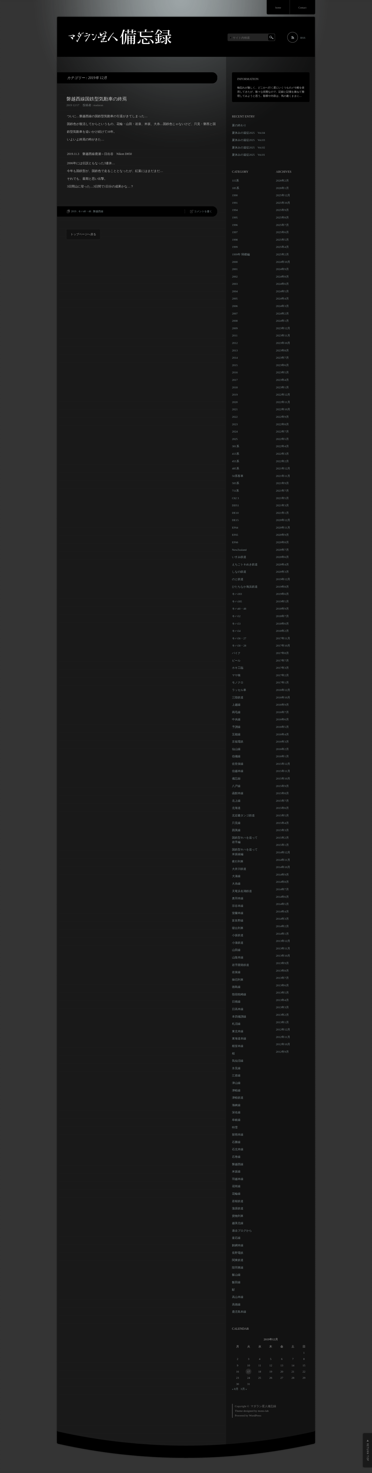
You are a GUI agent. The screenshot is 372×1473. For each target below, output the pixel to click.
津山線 (236, 1082)
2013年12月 (283, 940)
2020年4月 (282, 564)
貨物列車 (237, 1215)
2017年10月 (283, 645)
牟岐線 (236, 1119)
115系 (235, 180)
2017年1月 (282, 682)
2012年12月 (283, 1029)
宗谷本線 (237, 905)
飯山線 (236, 1274)
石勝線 (236, 1142)
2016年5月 (282, 726)
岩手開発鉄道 (240, 964)
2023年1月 (282, 387)
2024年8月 (282, 276)
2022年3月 (282, 453)
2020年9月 (282, 534)
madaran (98, 105)
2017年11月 (283, 638)
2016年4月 (282, 734)
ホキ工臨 (237, 667)
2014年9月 (282, 874)
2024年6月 (282, 283)
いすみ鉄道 (239, 556)
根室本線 (237, 1045)
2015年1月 (282, 844)
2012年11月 (283, 1036)
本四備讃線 (239, 1016)
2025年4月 (282, 246)
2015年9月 (282, 785)
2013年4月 (282, 1000)
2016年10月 (283, 697)
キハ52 (236, 616)
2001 (235, 269)
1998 (235, 239)
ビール (236, 660)
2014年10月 (283, 867)
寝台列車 (237, 928)
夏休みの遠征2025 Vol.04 (248, 132)
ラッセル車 (239, 689)
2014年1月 (282, 933)
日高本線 (237, 1009)
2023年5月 (282, 372)
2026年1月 (282, 188)
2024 (235, 431)
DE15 (235, 520)
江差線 (236, 1075)
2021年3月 (282, 505)
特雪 (235, 1127)
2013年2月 (282, 1014)
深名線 (236, 1112)
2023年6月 (282, 365)
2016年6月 (282, 719)
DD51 (235, 505)
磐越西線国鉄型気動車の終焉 (96, 98)
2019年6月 (282, 593)
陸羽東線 (237, 1267)
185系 (235, 188)
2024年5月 (282, 291)
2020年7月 (282, 549)
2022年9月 (282, 416)
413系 (235, 453)
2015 (235, 365)
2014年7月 (282, 889)
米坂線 (236, 1171)
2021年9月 (282, 483)
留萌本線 (237, 1134)
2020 (235, 402)
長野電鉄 (237, 1252)
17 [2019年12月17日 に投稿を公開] (248, 1371)
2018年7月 (282, 616)
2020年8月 (282, 542)
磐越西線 (98, 211)
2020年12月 (283, 520)
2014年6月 (282, 896)
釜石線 (236, 1237)
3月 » (244, 1388)
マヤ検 (236, 675)
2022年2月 (282, 461)
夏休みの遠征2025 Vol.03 (248, 139)
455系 (235, 461)
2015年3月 (282, 830)
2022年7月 (282, 431)
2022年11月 (283, 402)
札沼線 (236, 1023)
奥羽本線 (237, 898)
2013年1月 (282, 1022)
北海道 (236, 807)
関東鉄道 (237, 1260)
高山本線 (237, 1296)
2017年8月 (282, 653)
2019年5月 (282, 601)
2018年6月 (282, 623)
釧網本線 (237, 1245)
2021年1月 (282, 512)
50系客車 (237, 475)
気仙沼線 (237, 1060)
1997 (235, 232)
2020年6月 (282, 556)
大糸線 (236, 883)
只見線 (236, 822)
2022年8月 (282, 424)
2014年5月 (282, 903)
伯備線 (236, 756)
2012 (235, 342)
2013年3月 (282, 1007)
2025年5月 (282, 239)
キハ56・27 (239, 638)
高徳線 (236, 1304)
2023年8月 (282, 350)
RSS (302, 37)
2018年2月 (282, 630)
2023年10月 (283, 342)
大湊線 (236, 876)
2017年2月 (282, 675)
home (278, 7)
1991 (235, 202)
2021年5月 (282, 498)
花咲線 (236, 1186)
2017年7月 (282, 660)
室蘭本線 (237, 913)
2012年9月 (282, 1051)
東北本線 (237, 1031)
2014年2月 (282, 926)
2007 (235, 313)
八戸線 (236, 785)
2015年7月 (282, 800)
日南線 (236, 1001)
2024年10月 (283, 261)
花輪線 (236, 1193)
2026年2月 (282, 180)
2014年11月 (283, 859)
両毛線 (236, 712)
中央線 (236, 719)
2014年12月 (283, 852)
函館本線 (237, 793)
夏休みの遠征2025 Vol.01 (248, 154)
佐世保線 (237, 763)
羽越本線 (237, 1178)
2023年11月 (283, 335)
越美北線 (237, 1223)
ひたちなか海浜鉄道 (245, 586)
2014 (235, 357)
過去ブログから (242, 1230)
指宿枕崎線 (239, 994)
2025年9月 (282, 209)
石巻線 (236, 1156)
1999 (235, 246)
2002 (235, 276)
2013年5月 (282, 992)
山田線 (236, 949)
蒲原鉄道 (237, 1208)
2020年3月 (282, 571)
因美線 (236, 830)
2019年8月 (282, 586)
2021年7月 (282, 490)
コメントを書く (203, 211)
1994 (235, 209)
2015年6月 (282, 807)
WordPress (255, 1415)
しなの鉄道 (239, 571)
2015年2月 (282, 837)
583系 (235, 483)
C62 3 (235, 498)
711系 (235, 490)
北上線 (236, 800)
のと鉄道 (237, 579)
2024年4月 (282, 298)
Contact (302, 7)
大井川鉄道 (239, 868)
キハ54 (236, 630)
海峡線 (236, 1105)
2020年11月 (283, 527)
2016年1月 (282, 756)
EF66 (235, 542)
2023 (235, 424)
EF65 (235, 534)
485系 (235, 468)
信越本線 (237, 771)
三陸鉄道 (237, 697)
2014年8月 (282, 881)
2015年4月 (282, 822)
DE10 (235, 512)
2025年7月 (282, 224)
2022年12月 (283, 394)
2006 (235, 306)
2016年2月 (282, 749)
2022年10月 (283, 409)
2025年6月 (282, 232)
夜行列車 (237, 861)
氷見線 (236, 1068)
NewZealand (239, 549)
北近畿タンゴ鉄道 (243, 815)
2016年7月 (282, 712)
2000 (235, 261)
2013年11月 (283, 948)
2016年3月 (282, 741)
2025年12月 (283, 195)
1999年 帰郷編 (241, 254)
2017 (235, 379)
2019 (73, 211)
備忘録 (236, 778)
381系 (235, 446)
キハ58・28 (239, 645)
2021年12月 (283, 468)
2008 (235, 320)
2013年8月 (282, 970)
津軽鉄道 (237, 1097)
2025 (235, 438)
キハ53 (236, 623)
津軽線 (236, 1090)
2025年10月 (283, 202)
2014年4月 (282, 911)
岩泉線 (236, 972)
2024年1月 (282, 320)
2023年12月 (283, 328)
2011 (235, 335)
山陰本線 (237, 957)
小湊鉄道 (237, 942)
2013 (235, 350)
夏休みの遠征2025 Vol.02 (248, 147)
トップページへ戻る (83, 234)
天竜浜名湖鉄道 (242, 891)
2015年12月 (283, 763)
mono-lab (263, 1410)
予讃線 (236, 726)
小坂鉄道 (237, 935)
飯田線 (236, 1282)
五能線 (236, 734)
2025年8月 (282, 217)
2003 (235, 283)
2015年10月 (283, 778)
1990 (235, 195)
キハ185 (237, 601)
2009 (235, 328)
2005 (235, 298)
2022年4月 (282, 446)
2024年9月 (282, 269)
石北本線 (237, 1149)
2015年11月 (283, 771)
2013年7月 (282, 977)
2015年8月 (282, 793)
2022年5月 (282, 438)
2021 (235, 409)
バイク (236, 653)
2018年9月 (282, 608)
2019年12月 (283, 579)
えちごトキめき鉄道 (245, 564)
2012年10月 (283, 1044)
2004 (235, 291)
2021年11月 (283, 475)
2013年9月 (282, 963)
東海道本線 (239, 1038)
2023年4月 (282, 379)
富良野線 (237, 920)
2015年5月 (282, 815)
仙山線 (236, 749)
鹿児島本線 (239, 1311)
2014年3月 (282, 918)
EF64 (235, 527)
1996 (235, 224)
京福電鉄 (237, 741)
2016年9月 (282, 704)
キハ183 (237, 593)
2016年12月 (283, 689)
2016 (235, 372)
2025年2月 (282, 254)
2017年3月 (282, 667)
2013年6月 (282, 985)
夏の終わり (239, 125)
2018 (235, 387)
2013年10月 (283, 955)
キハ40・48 (84, 211)
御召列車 (237, 979)
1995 (235, 217)
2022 (235, 416)
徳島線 (236, 986)
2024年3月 (282, 306)
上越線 (236, 704)
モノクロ (237, 682)
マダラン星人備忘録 (263, 1406)
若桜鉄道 (237, 1201)
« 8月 (235, 1388)
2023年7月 (282, 357)
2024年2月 (282, 313)
